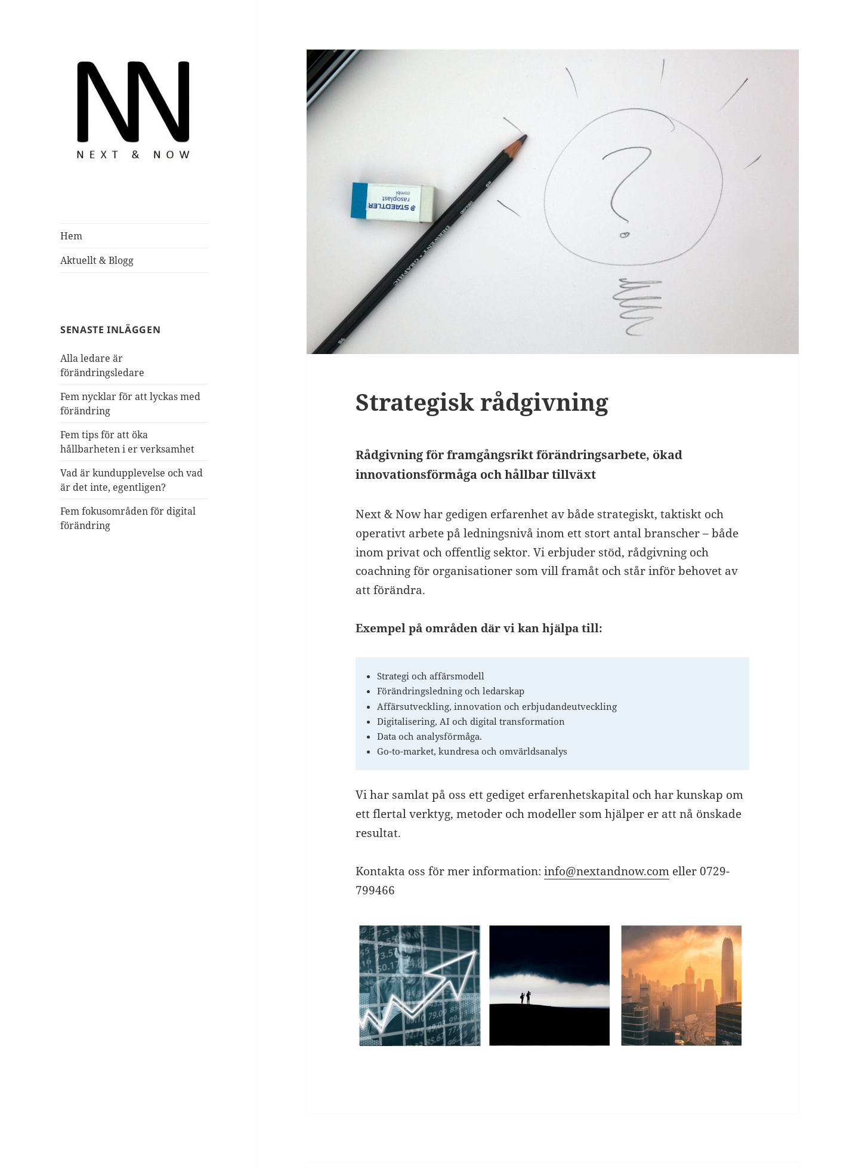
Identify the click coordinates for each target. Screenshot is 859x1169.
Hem (69, 235)
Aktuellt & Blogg (93, 260)
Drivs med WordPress (397, 1137)
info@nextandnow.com (566, 833)
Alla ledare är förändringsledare (121, 358)
